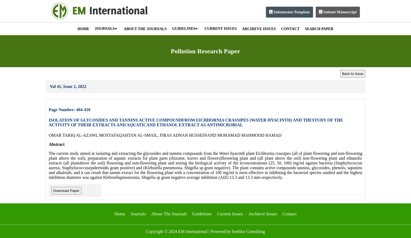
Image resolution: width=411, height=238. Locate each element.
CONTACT (290, 29)
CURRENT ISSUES (220, 29)
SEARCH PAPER (319, 29)
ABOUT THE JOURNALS (145, 29)
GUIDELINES (185, 29)
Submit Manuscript (338, 12)
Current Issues (230, 213)
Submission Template (289, 12)
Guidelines (202, 213)
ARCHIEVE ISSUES (259, 29)
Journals (138, 213)
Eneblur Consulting (248, 231)
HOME (83, 29)
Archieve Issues (262, 213)
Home (120, 213)
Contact (289, 213)
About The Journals (169, 213)
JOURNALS (106, 29)
